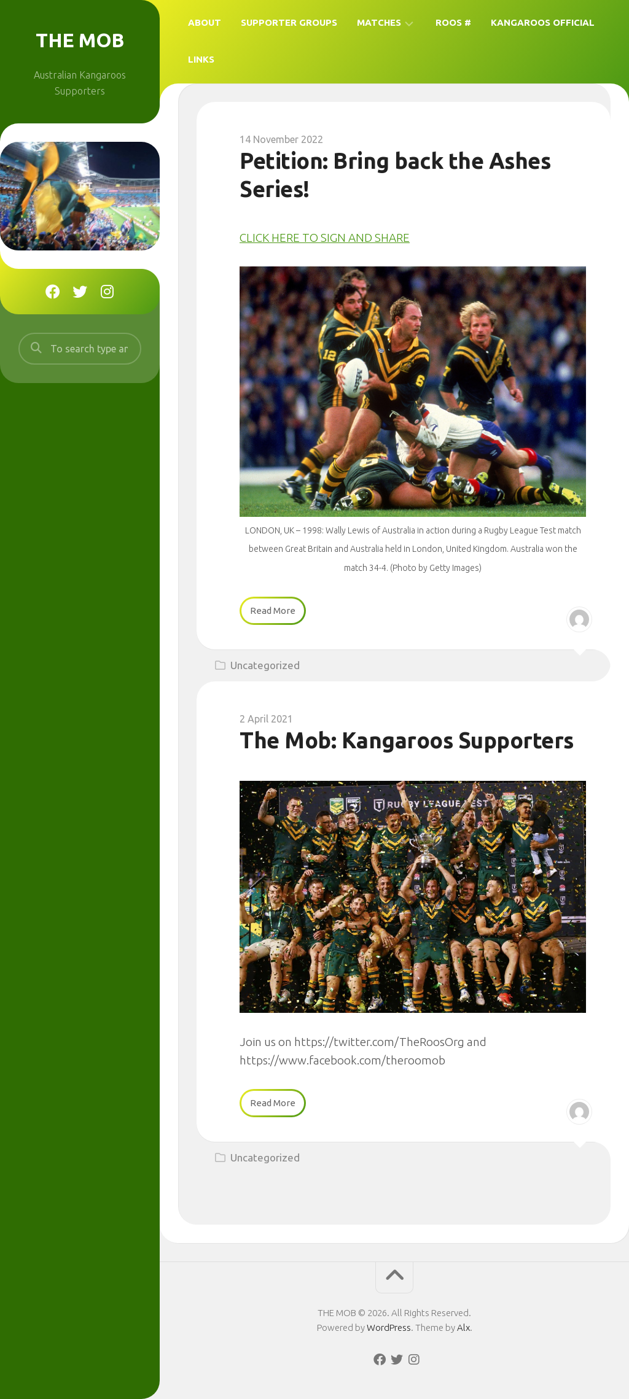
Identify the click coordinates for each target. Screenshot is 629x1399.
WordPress (389, 1327)
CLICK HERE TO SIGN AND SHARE (325, 237)
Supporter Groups (289, 22)
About (204, 22)
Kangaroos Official (543, 22)
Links (201, 59)
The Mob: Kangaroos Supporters (407, 740)
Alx (463, 1327)
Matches (379, 22)
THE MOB (80, 40)
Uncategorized (265, 665)
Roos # (453, 22)
